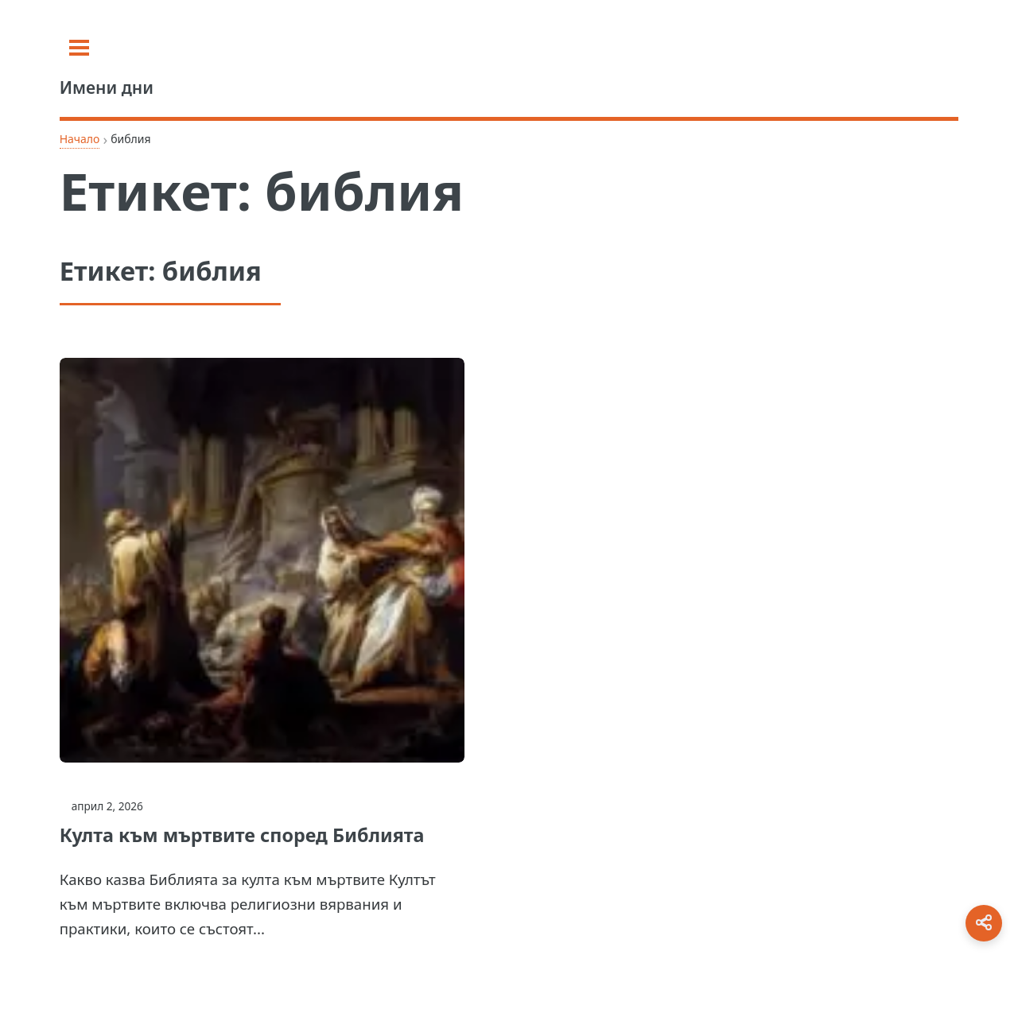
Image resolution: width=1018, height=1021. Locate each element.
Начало (80, 138)
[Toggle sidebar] (79, 48)
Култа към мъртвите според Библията (242, 835)
